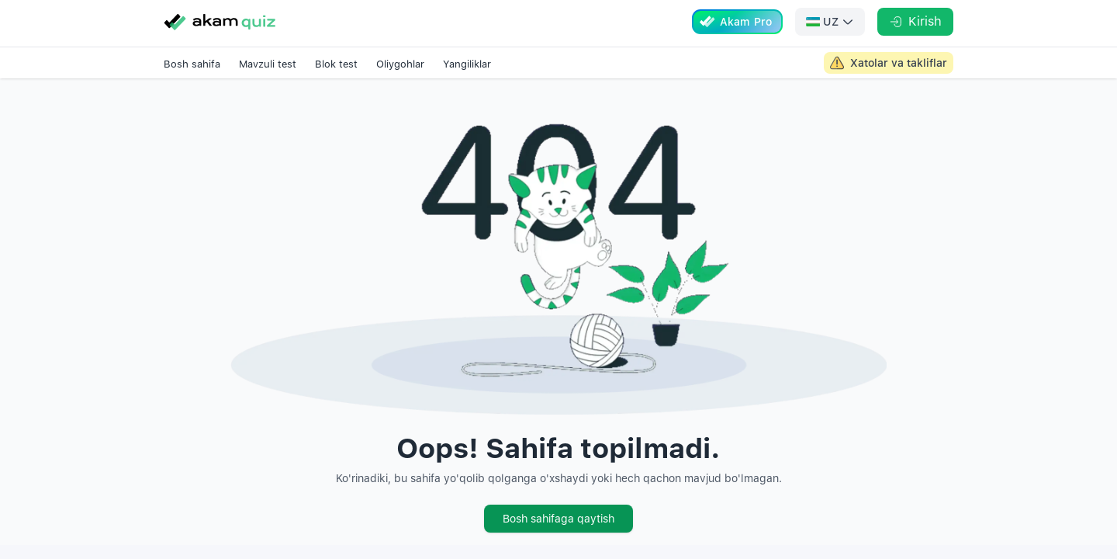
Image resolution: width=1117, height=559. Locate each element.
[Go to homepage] (219, 21)
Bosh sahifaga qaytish (558, 518)
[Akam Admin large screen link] (888, 63)
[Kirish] (915, 22)
